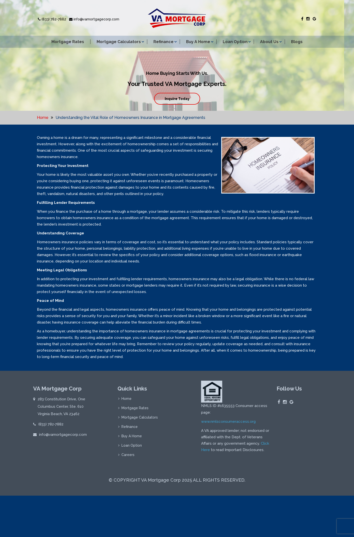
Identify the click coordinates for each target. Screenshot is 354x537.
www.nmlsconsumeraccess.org (228, 423)
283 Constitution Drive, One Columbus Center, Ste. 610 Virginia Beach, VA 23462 (61, 408)
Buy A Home (198, 41)
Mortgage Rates (67, 41)
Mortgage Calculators (119, 41)
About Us (269, 41)
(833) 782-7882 (52, 19)
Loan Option (235, 41)
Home (42, 117)
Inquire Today (177, 99)
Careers (127, 456)
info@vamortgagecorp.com (94, 19)
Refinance (163, 41)
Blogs (297, 41)
